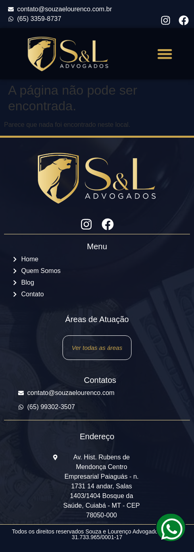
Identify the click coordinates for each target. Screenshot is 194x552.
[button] (165, 54)
